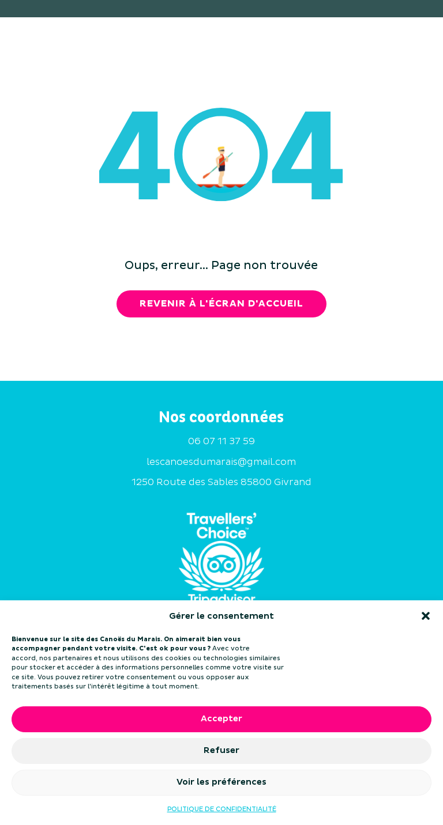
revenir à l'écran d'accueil (221, 303)
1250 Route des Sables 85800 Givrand (221, 482)
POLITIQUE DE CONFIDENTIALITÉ (221, 809)
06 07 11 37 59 (221, 441)
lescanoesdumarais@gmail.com (221, 462)
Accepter (221, 718)
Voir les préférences (221, 782)
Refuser (221, 750)
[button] (425, 616)
